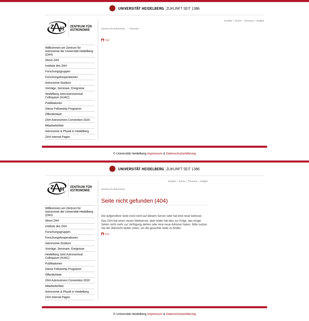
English (260, 20)
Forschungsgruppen (57, 71)
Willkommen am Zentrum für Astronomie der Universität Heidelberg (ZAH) (69, 51)
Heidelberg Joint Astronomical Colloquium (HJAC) (64, 95)
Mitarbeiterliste (54, 125)
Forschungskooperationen (61, 77)
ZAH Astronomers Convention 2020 (67, 119)
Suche (238, 20)
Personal (249, 20)
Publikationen (53, 103)
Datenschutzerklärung (181, 153)
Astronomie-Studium (58, 82)
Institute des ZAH (56, 65)
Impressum (155, 153)
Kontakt (228, 20)
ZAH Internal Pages (57, 136)
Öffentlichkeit (53, 114)
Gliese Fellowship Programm (63, 108)
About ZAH (52, 60)
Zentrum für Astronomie (113, 28)
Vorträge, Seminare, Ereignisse (64, 88)
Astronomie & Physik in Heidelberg (67, 131)
